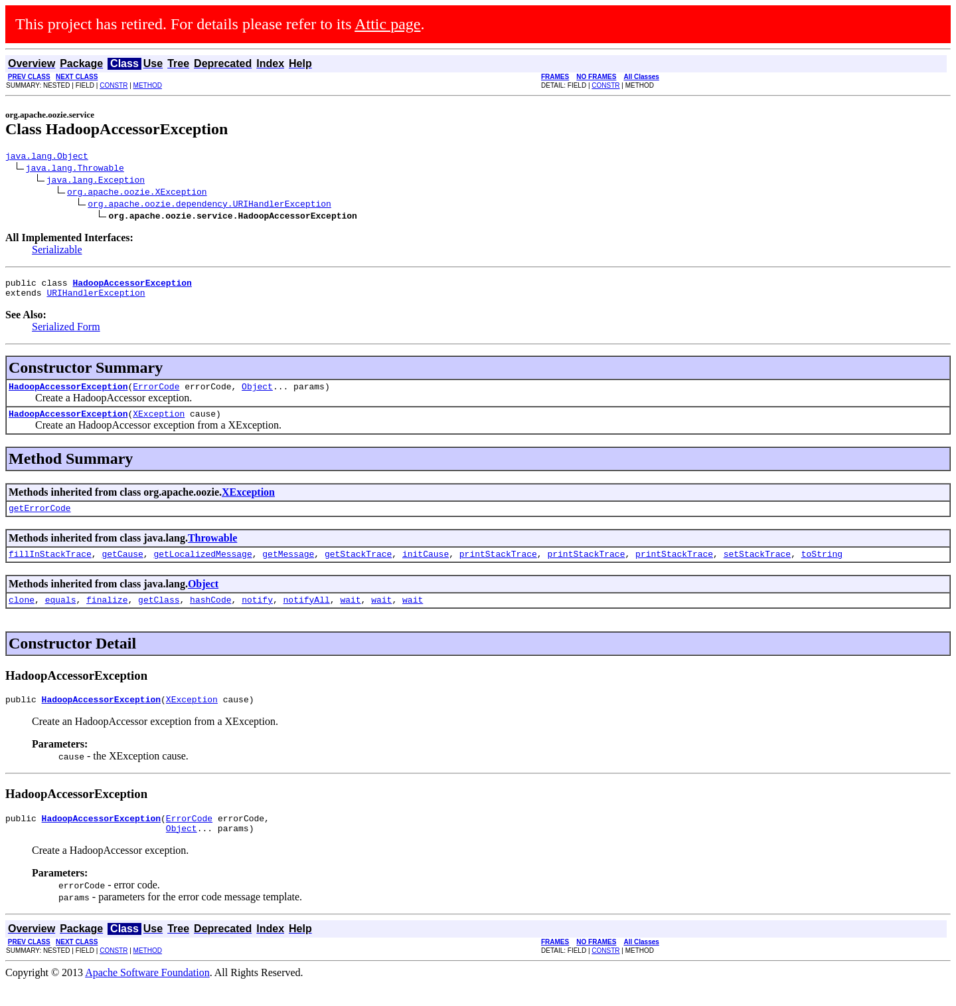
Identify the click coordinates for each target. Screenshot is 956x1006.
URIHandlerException (95, 298)
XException (159, 423)
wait (350, 615)
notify (257, 615)
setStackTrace (757, 567)
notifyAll (306, 615)
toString (821, 567)
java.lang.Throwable (75, 169)
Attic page (387, 24)
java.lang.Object (46, 157)
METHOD (147, 85)
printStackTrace (498, 567)
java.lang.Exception (95, 181)
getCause (122, 567)
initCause (425, 567)
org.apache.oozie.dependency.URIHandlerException (209, 205)
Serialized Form (66, 332)
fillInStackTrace (50, 567)
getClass (158, 615)
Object (257, 394)
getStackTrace (358, 567)
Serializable (57, 251)
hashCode (210, 615)
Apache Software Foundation (147, 994)
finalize (106, 615)
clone (22, 615)
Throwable (212, 549)
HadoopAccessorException (68, 394)
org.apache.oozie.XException (137, 193)
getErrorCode (40, 520)
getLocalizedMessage (202, 567)
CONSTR (113, 85)
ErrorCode (156, 394)
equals (60, 615)
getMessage (288, 567)
